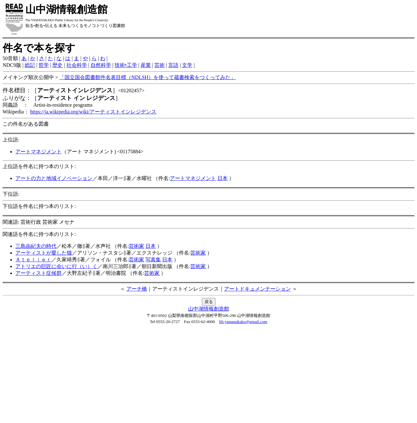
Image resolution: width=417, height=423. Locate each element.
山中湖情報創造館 (208, 308)
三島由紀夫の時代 (35, 246)
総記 (30, 65)
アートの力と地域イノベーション (53, 178)
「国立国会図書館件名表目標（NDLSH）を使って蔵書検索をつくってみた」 (147, 77)
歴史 (57, 65)
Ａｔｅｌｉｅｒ (33, 259)
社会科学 (76, 65)
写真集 (153, 259)
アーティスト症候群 (38, 273)
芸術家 (136, 246)
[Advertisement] (208, 375)
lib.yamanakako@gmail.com (243, 321)
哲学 (44, 65)
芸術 (159, 65)
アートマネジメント (38, 151)
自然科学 (101, 65)
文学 (187, 65)
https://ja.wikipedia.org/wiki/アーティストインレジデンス (93, 111)
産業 (146, 65)
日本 (222, 178)
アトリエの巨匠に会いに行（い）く (56, 266)
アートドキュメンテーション (257, 289)
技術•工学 (126, 65)
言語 (173, 65)
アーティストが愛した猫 (43, 253)
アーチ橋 (136, 289)
